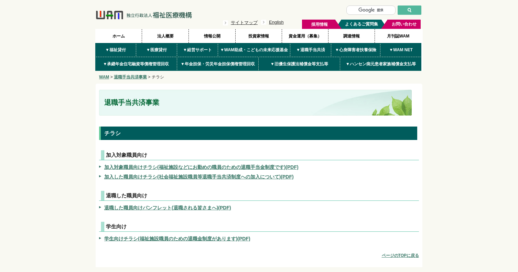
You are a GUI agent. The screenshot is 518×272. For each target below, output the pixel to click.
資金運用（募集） (305, 36)
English (276, 22)
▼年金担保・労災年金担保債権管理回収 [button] (218, 64)
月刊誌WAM (398, 36)
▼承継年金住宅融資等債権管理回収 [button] (136, 64)
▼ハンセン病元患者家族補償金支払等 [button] (381, 64)
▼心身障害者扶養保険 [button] (355, 49)
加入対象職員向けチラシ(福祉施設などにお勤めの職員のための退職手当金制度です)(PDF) (201, 167)
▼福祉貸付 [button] (115, 49)
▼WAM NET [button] (401, 49)
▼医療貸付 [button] (156, 49)
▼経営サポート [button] (197, 49)
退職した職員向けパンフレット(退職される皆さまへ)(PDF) (167, 207)
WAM (104, 77)
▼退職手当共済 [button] (310, 49)
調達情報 (351, 36)
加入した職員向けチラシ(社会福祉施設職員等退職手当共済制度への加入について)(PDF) (199, 176)
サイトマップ (244, 22)
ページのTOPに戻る (400, 255)
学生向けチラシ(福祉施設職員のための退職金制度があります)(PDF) (177, 238)
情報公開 (212, 36)
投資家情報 (258, 36)
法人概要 (165, 36)
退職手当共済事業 (130, 77)
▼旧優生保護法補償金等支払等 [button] (299, 64)
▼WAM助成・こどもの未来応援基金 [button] (254, 49)
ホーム (118, 36)
